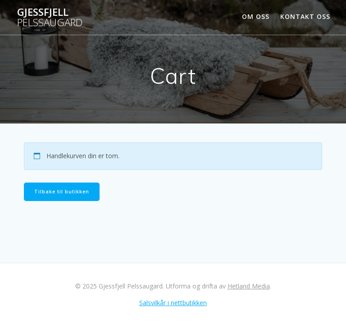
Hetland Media (249, 286)
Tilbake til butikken (61, 191)
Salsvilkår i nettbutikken (173, 302)
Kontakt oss (305, 16)
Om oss (255, 16)
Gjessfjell (49, 17)
